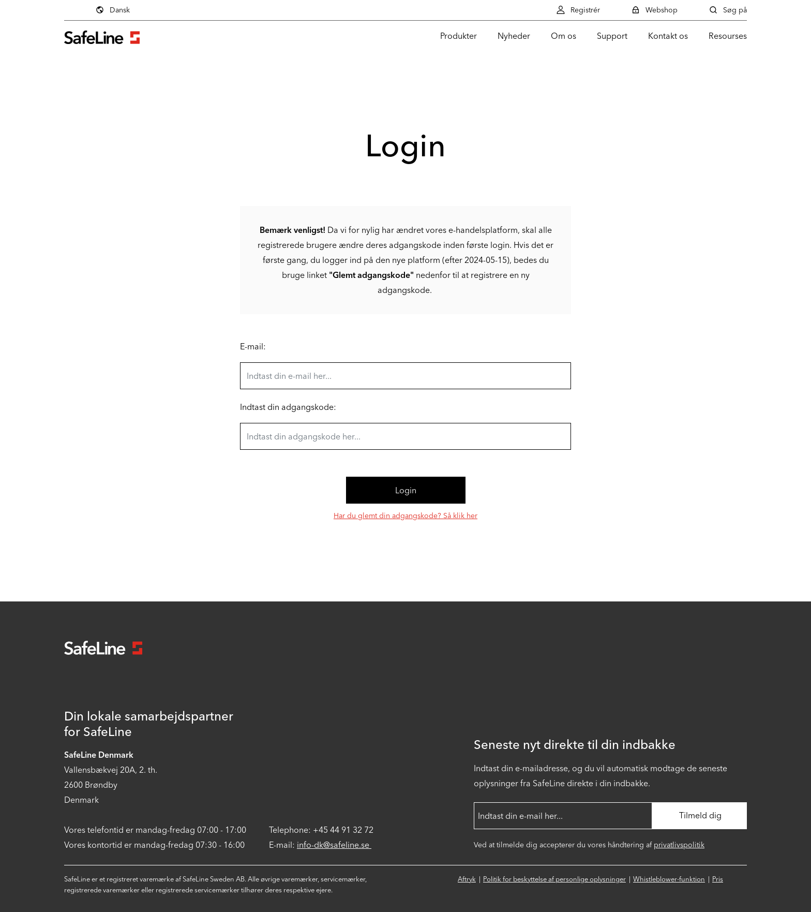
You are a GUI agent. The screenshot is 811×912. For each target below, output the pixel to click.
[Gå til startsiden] (102, 35)
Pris (717, 879)
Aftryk (467, 879)
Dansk (112, 9)
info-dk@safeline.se (334, 845)
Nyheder (514, 36)
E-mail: (253, 346)
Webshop (654, 9)
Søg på (728, 9)
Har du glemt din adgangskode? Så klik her (405, 515)
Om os (563, 36)
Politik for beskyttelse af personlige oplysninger (554, 879)
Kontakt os (668, 36)
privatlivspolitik (679, 845)
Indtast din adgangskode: (288, 407)
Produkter (458, 36)
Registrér (578, 9)
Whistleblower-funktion (669, 879)
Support (612, 36)
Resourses (728, 36)
